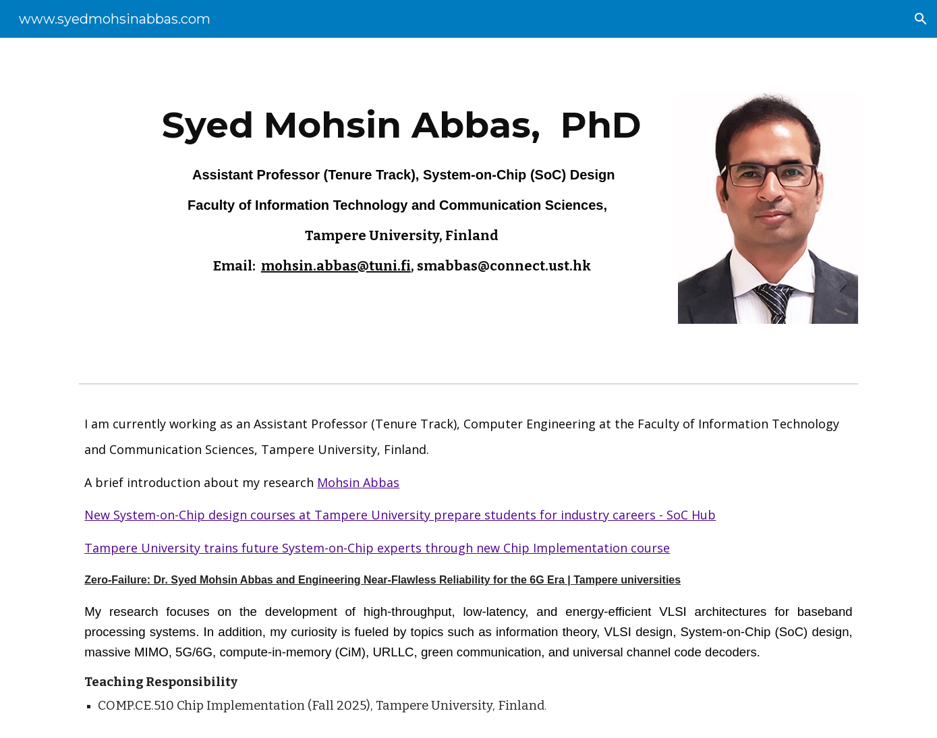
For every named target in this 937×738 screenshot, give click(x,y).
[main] (402, 186)
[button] (921, 19)
